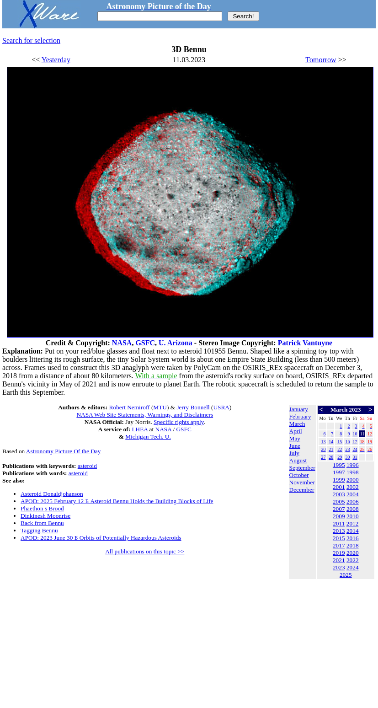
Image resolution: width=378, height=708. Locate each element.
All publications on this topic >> (144, 551)
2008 (352, 508)
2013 (339, 530)
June (294, 445)
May (294, 438)
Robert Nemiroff (129, 407)
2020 (352, 552)
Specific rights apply (178, 421)
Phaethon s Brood (42, 508)
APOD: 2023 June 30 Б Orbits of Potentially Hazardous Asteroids (101, 537)
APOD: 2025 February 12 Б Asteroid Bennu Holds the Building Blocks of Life (117, 501)
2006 (352, 501)
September (302, 467)
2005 (339, 501)
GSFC (145, 343)
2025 (346, 574)
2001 (339, 486)
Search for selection (31, 40)
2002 (352, 486)
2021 (339, 560)
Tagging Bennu (39, 530)
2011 (339, 523)
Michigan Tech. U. (148, 436)
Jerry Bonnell (192, 407)
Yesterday (56, 60)
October (299, 475)
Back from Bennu (42, 523)
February (300, 416)
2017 (339, 545)
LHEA (140, 429)
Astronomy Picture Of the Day (63, 451)
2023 (339, 567)
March (297, 423)
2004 (352, 494)
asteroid (87, 465)
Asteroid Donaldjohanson (52, 493)
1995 (339, 464)
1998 (352, 472)
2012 (352, 523)
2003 (339, 494)
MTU (160, 407)
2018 (352, 545)
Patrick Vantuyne (305, 343)
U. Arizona (175, 343)
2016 (352, 538)
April (295, 431)
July (294, 453)
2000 (352, 479)
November (302, 482)
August (298, 460)
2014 (352, 530)
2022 (352, 560)
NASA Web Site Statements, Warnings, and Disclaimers (144, 414)
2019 (339, 552)
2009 (339, 516)
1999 (339, 479)
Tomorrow (320, 60)
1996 (352, 464)
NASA (122, 343)
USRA (221, 407)
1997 (339, 472)
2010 (352, 516)
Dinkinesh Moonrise (45, 515)
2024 (352, 567)
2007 (339, 508)
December (301, 489)
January (298, 409)
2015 (339, 538)
